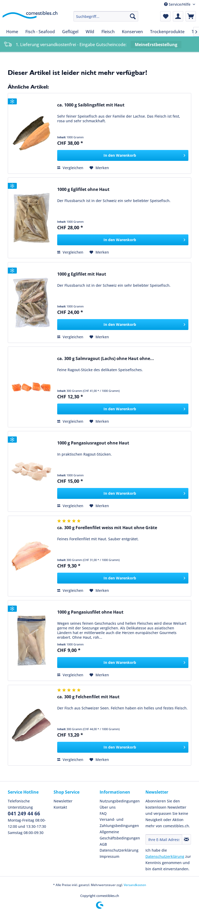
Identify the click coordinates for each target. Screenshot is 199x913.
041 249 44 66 (24, 813)
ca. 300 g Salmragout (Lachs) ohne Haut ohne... (105, 358)
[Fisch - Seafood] (40, 32)
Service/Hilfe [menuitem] (177, 4)
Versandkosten (135, 885)
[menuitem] (105, 16)
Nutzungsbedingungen (120, 801)
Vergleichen (70, 167)
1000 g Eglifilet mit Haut (81, 274)
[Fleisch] (108, 32)
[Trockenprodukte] (167, 32)
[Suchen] (132, 16)
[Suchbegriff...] (105, 16)
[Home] (12, 32)
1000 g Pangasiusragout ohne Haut (93, 443)
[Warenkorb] (191, 16)
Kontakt (60, 807)
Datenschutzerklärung (119, 850)
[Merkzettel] (165, 16)
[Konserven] (132, 32)
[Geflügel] (70, 32)
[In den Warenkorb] (122, 155)
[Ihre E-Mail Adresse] (163, 839)
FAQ (103, 813)
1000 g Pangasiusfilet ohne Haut (90, 612)
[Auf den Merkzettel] (99, 168)
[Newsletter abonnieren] (186, 839)
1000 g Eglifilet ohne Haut (83, 189)
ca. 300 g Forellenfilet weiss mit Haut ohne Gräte (107, 527)
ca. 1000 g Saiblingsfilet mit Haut (90, 105)
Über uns (108, 807)
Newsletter (63, 801)
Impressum (109, 856)
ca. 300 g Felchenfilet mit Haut (88, 697)
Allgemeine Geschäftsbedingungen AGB (120, 838)
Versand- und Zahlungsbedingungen (119, 822)
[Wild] (90, 32)
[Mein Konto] (178, 16)
